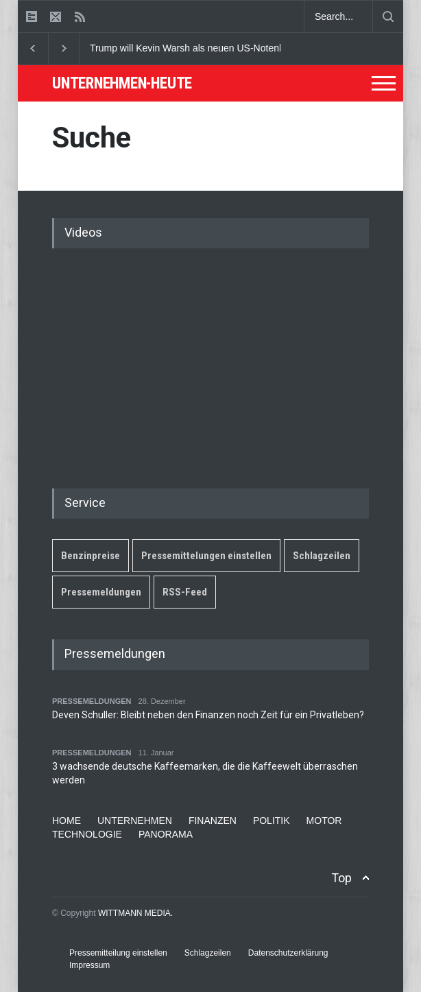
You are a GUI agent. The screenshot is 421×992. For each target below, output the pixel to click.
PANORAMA (166, 834)
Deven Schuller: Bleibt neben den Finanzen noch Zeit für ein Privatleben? (208, 714)
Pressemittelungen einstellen (206, 556)
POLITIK (271, 820)
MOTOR (324, 820)
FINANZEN (213, 820)
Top (341, 878)
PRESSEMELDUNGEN (92, 701)
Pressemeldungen (101, 592)
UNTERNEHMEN (134, 820)
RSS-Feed (185, 592)
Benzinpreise (90, 556)
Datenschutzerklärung (288, 953)
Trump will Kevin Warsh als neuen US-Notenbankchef (204, 48)
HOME (66, 820)
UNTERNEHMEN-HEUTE (122, 83)
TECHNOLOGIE (87, 834)
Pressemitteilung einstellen (118, 953)
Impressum (89, 965)
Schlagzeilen (321, 556)
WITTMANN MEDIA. (135, 913)
